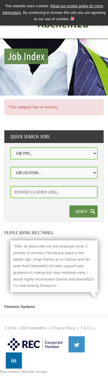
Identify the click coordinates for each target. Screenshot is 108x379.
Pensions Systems (19, 306)
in (13, 360)
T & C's (86, 328)
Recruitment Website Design (24, 371)
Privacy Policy (63, 328)
